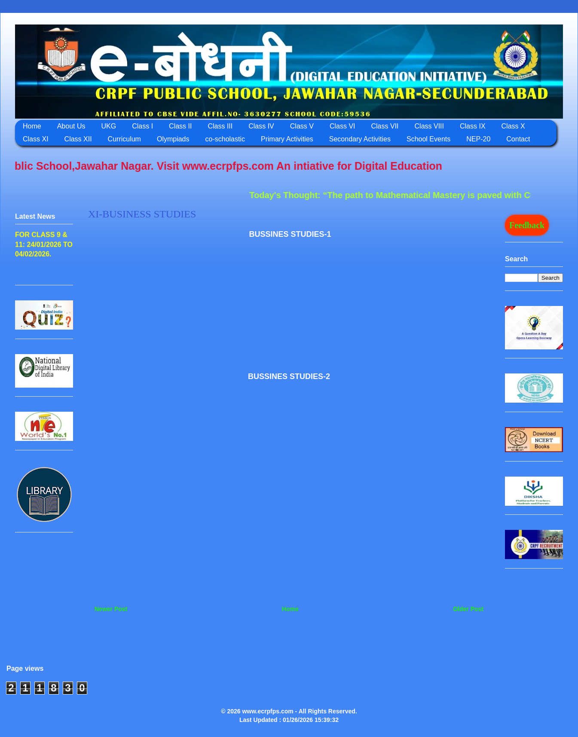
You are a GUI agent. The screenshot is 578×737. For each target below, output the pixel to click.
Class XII (78, 139)
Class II (180, 126)
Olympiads (173, 139)
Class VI (342, 126)
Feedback (526, 225)
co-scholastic (225, 139)
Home (32, 126)
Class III (220, 126)
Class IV (261, 126)
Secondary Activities (360, 139)
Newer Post (111, 609)
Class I (142, 126)
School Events (428, 139)
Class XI (36, 139)
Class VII (385, 126)
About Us (71, 126)
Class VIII (429, 126)
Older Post (468, 609)
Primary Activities (287, 139)
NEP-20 (478, 139)
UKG (108, 126)
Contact (518, 139)
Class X (513, 126)
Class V (302, 126)
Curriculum (124, 139)
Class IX (473, 126)
